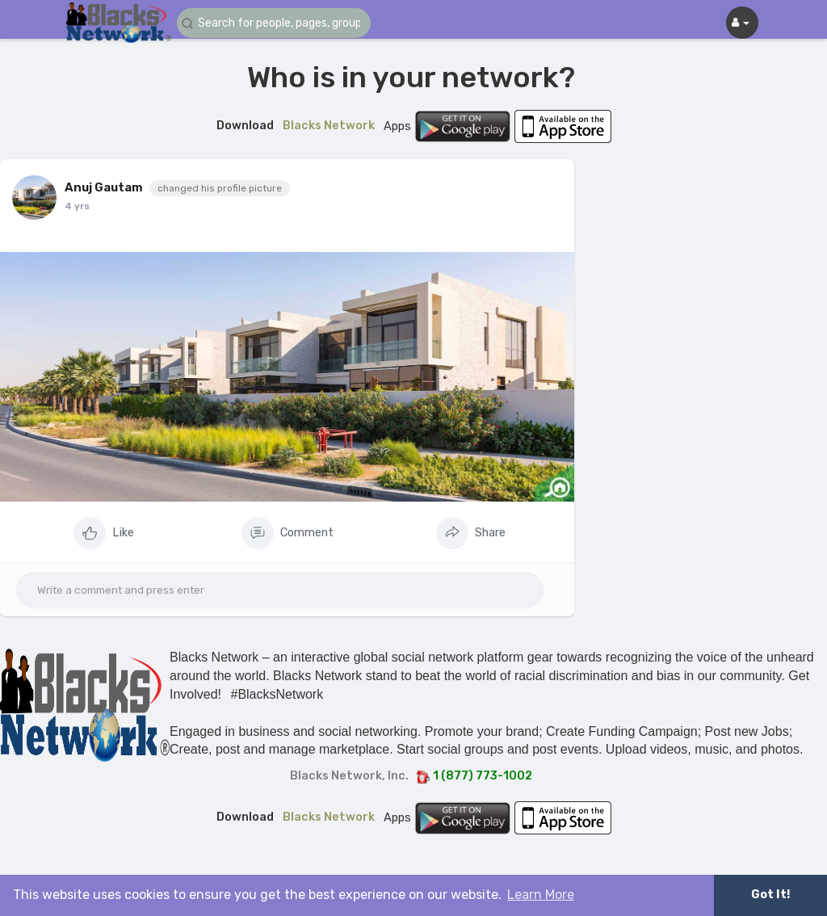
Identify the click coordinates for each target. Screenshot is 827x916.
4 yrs (77, 206)
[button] (273, 23)
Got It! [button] (770, 894)
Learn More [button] (540, 894)
